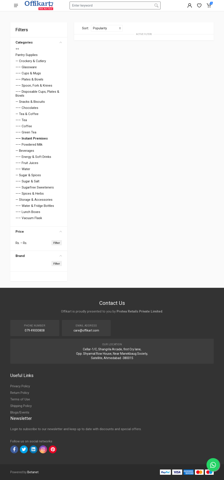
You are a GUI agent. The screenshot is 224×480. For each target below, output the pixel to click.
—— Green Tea (26, 132)
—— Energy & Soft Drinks (33, 157)
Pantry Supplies (27, 55)
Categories (39, 42)
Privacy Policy (20, 386)
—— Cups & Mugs (28, 73)
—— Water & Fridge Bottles (35, 206)
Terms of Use (20, 399)
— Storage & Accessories (34, 200)
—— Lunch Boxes (28, 212)
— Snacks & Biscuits (30, 102)
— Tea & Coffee (27, 114)
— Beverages (25, 151)
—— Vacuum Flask (29, 218)
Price (39, 232)
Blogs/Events (19, 412)
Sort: (85, 28)
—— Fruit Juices (27, 163)
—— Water (23, 169)
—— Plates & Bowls (29, 79)
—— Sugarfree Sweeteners (35, 187)
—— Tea (21, 120)
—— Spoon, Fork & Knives (34, 85)
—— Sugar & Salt (27, 181)
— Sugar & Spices (28, 175)
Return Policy (19, 393)
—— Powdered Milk (29, 145)
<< (17, 49)
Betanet (32, 472)
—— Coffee (24, 126)
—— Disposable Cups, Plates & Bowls (37, 94)
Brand (39, 256)
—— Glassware (26, 67)
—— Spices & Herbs (30, 193)
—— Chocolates (27, 108)
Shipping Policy (21, 406)
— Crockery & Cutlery (31, 61)
